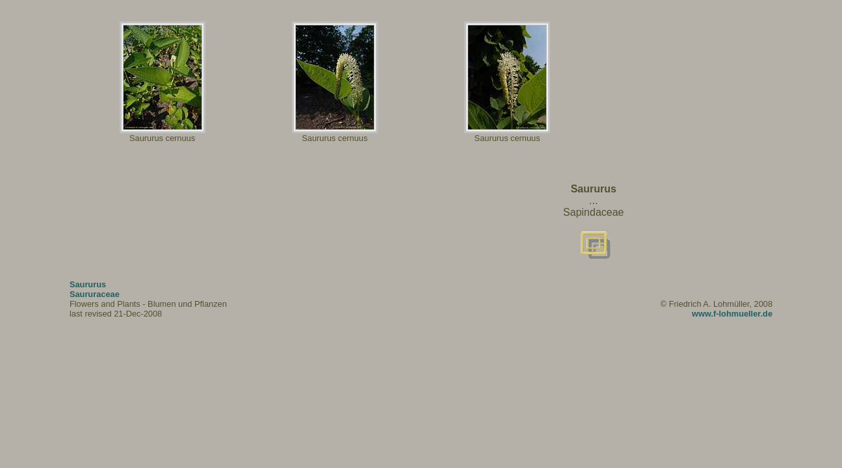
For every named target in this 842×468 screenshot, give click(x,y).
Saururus (88, 284)
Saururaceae (95, 294)
